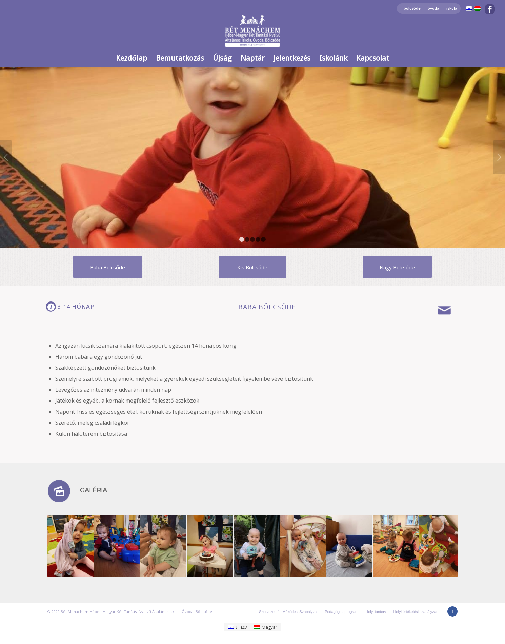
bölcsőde (412, 8)
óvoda (433, 8)
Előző (6, 157)
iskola (451, 8)
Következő (499, 157)
